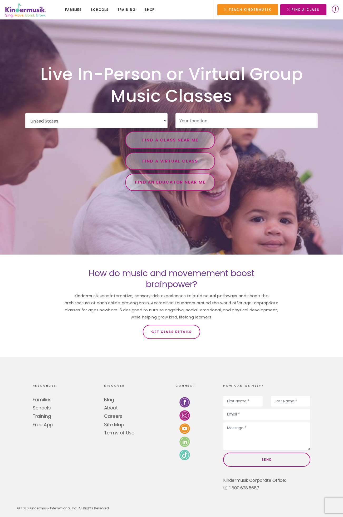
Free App (43, 425)
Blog (109, 400)
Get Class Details (171, 332)
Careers (113, 416)
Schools (42, 408)
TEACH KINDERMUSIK (247, 9)
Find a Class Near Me (170, 140)
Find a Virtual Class (170, 161)
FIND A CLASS (303, 9)
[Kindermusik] (25, 10)
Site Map (114, 425)
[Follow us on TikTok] (184, 454)
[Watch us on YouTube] (184, 428)
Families (42, 400)
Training (42, 416)
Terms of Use (119, 433)
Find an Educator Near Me (170, 182)
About (111, 408)
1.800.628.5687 (241, 488)
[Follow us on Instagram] (184, 415)
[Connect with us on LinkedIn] (184, 441)
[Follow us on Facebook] (184, 401)
